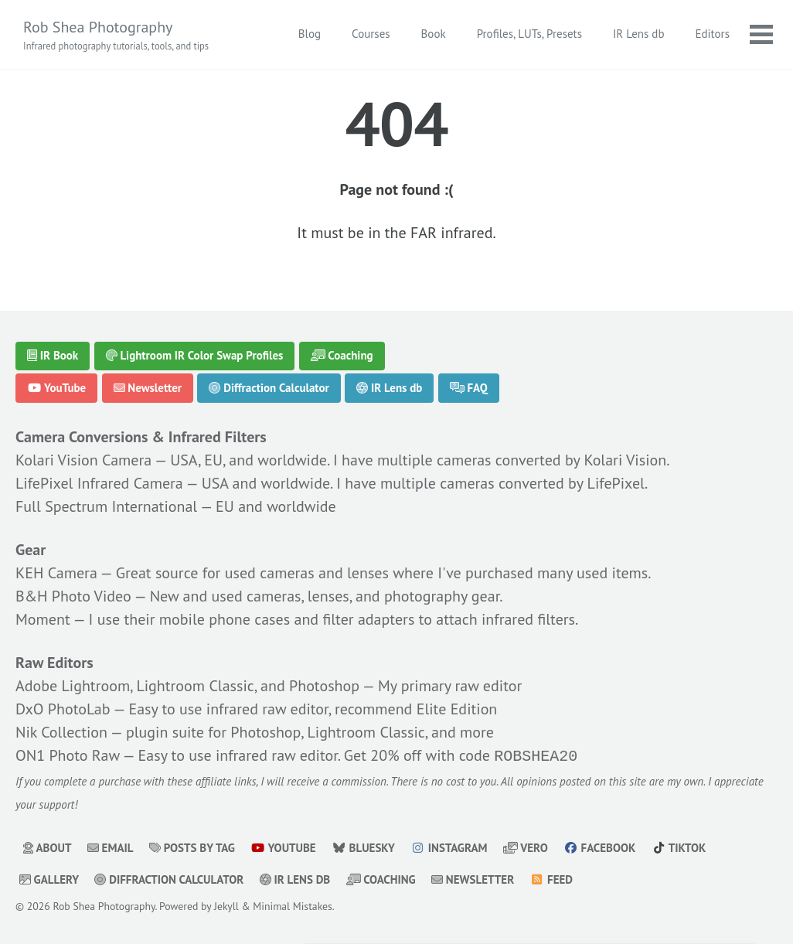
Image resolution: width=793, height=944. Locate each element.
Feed (551, 878)
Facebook (599, 846)
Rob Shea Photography (116, 35)
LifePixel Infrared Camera (99, 483)
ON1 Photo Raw (67, 755)
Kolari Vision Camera (83, 460)
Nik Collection (61, 732)
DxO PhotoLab (63, 709)
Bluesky (363, 846)
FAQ (469, 387)
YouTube (56, 387)
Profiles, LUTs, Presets (529, 33)
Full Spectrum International (106, 506)
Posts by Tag (192, 846)
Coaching (342, 355)
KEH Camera (56, 573)
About (47, 846)
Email (110, 846)
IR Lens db (638, 33)
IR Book (52, 355)
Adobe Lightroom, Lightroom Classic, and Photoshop (187, 686)
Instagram (448, 846)
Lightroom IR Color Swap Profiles (195, 355)
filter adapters (368, 619)
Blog (309, 33)
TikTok (679, 846)
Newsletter (148, 387)
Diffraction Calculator (268, 387)
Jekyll (226, 905)
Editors (712, 33)
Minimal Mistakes (292, 905)
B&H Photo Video (73, 596)
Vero (525, 846)
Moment (42, 619)
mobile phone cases (224, 619)
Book (433, 33)
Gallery (49, 878)
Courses (371, 33)
